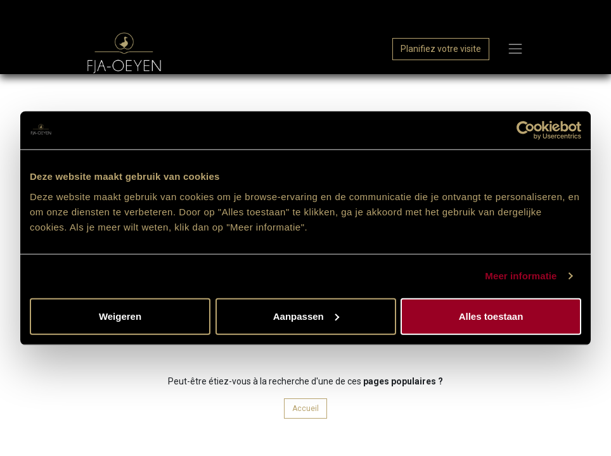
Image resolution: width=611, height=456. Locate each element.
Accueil (305, 408)
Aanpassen (306, 315)
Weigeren (120, 315)
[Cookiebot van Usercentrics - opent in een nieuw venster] (525, 130)
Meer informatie (520, 275)
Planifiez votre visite (441, 49)
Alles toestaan (491, 315)
